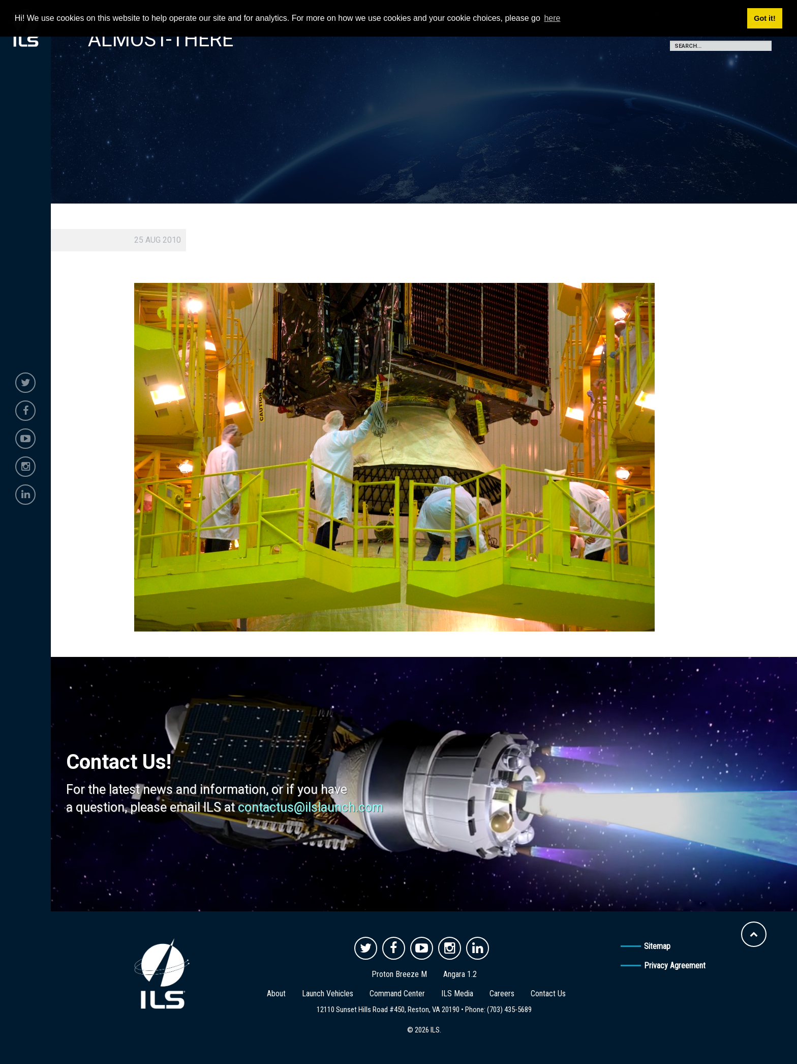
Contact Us (548, 993)
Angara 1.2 (460, 974)
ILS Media (457, 993)
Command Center (397, 993)
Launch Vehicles (327, 993)
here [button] (552, 18)
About (276, 993)
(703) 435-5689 (509, 1009)
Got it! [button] (764, 18)
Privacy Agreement (675, 965)
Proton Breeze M (399, 974)
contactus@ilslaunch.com (310, 807)
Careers (501, 993)
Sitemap (657, 946)
